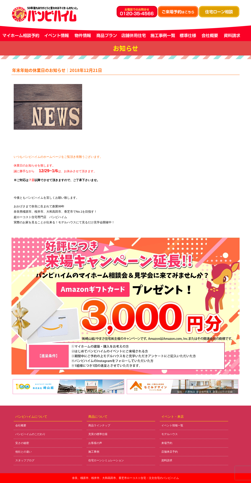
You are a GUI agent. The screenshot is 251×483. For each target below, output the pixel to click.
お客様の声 (95, 443)
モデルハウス (169, 434)
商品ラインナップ (99, 425)
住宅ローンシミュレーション (106, 460)
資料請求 (166, 460)
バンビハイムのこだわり (30, 434)
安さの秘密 (22, 443)
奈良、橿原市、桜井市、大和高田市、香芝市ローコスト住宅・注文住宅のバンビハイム (125, 478)
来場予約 (166, 443)
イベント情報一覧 (172, 425)
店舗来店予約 (169, 451)
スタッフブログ (24, 460)
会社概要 (20, 425)
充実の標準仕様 (97, 434)
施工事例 (93, 451)
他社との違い (23, 451)
